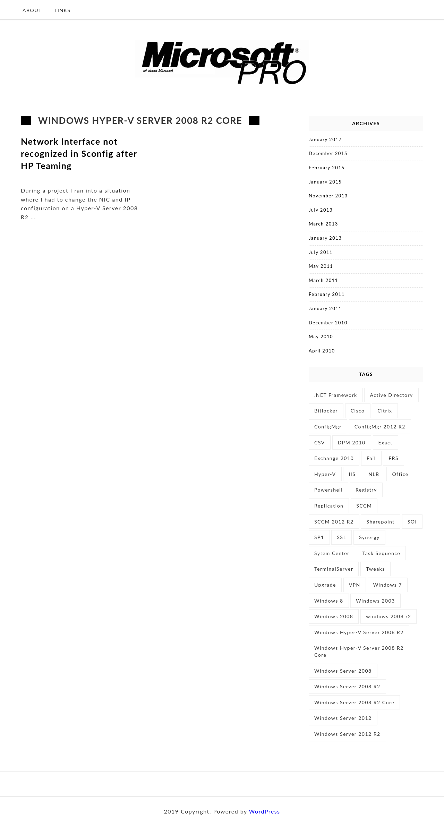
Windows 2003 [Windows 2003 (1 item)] (375, 601)
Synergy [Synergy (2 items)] (369, 537)
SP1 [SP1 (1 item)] (319, 537)
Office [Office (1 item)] (400, 474)
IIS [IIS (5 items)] (352, 474)
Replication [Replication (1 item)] (328, 506)
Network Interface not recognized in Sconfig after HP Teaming (79, 153)
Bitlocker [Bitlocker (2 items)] (326, 411)
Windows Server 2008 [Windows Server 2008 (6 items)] (343, 671)
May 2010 (321, 336)
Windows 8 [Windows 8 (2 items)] (328, 601)
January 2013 (325, 238)
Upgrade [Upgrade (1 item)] (325, 585)
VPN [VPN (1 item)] (354, 585)
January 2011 (325, 308)
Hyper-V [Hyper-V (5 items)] (325, 474)
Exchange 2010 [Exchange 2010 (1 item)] (334, 458)
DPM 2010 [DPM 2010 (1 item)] (352, 442)
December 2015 (328, 153)
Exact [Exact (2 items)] (385, 442)
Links (62, 10)
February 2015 (326, 167)
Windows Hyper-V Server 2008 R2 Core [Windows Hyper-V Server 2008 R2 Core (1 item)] (359, 651)
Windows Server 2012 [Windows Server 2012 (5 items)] (343, 718)
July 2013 (321, 210)
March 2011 (323, 280)
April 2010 (322, 351)
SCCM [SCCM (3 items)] (364, 506)
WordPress (264, 811)
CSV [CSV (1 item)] (319, 442)
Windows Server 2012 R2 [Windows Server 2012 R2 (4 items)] (347, 734)
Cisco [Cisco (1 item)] (358, 411)
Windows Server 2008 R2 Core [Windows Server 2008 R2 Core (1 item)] (354, 702)
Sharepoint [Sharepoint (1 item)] (380, 522)
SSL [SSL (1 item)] (341, 537)
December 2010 (328, 322)
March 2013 (323, 224)
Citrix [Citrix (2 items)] (384, 411)
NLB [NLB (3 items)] (373, 474)
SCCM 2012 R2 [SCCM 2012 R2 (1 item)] (334, 522)
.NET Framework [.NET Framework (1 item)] (335, 395)
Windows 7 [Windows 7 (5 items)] (387, 585)
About (32, 10)
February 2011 (326, 294)
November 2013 (328, 195)
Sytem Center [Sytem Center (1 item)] (332, 553)
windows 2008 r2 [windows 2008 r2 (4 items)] (388, 616)
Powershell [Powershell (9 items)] (328, 490)
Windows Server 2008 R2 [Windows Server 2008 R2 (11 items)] (347, 686)
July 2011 (321, 252)
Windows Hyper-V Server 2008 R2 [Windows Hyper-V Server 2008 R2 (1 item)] (359, 632)
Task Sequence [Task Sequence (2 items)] (381, 553)
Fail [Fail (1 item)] (371, 458)
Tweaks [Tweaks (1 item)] (375, 569)
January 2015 (325, 182)
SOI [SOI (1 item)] (412, 522)
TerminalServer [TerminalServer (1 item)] (333, 569)
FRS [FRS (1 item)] (393, 458)
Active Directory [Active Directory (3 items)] (391, 395)
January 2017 (325, 139)
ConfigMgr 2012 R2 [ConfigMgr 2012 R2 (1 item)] (380, 426)
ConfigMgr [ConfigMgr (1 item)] (328, 426)
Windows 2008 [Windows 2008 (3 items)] (333, 616)
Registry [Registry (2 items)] (366, 490)
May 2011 (321, 266)
